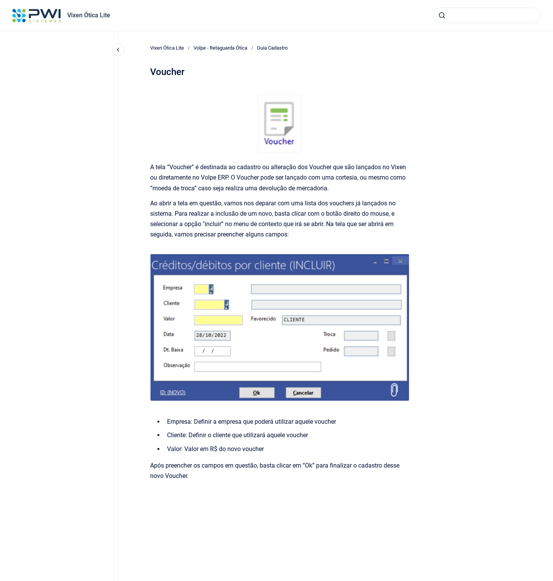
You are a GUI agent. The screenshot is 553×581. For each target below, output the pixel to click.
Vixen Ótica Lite (88, 15)
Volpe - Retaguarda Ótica (220, 48)
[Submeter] (442, 15)
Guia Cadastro (272, 48)
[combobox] (487, 15)
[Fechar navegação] (118, 49)
